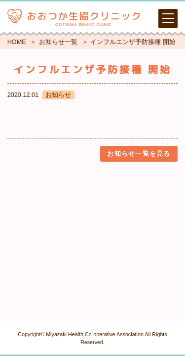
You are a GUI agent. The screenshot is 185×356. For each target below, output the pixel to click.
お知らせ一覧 (58, 41)
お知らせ (58, 94)
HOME (16, 41)
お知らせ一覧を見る (138, 153)
